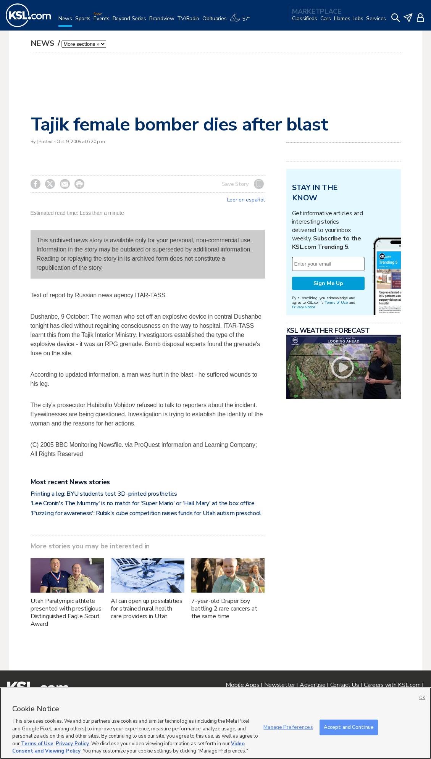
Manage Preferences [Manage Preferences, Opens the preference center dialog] (288, 727)
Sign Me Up (328, 283)
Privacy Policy (72, 743)
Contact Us (344, 685)
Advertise (312, 685)
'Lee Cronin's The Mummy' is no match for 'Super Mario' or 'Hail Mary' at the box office (143, 503)
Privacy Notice (303, 307)
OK (422, 698)
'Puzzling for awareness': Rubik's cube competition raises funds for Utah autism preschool (146, 513)
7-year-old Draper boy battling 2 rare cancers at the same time (224, 608)
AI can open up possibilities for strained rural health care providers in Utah (146, 608)
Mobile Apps (242, 685)
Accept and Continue (349, 727)
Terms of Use (336, 302)
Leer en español (246, 200)
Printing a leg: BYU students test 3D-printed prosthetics (104, 494)
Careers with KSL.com (392, 685)
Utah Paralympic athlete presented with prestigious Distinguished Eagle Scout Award (66, 612)
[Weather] (241, 22)
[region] (215, 723)
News (43, 43)
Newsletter (279, 685)
